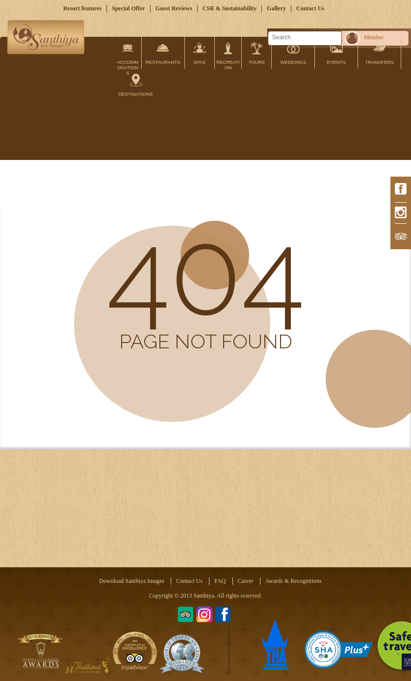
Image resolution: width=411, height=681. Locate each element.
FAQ (220, 580)
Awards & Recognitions (293, 580)
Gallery (276, 8)
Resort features (82, 8)
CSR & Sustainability (230, 8)
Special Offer (128, 8)
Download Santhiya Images (131, 580)
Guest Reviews (173, 8)
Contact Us (310, 8)
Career (246, 580)
